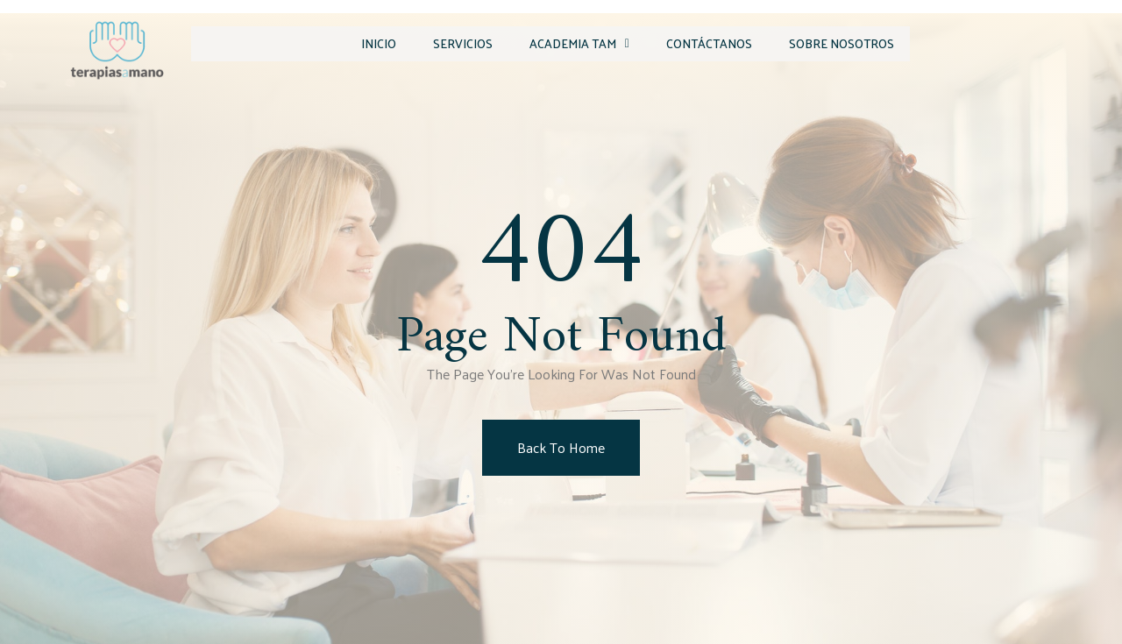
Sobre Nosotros (835, 42)
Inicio (344, 42)
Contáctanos (696, 42)
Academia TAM (559, 42)
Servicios (435, 42)
